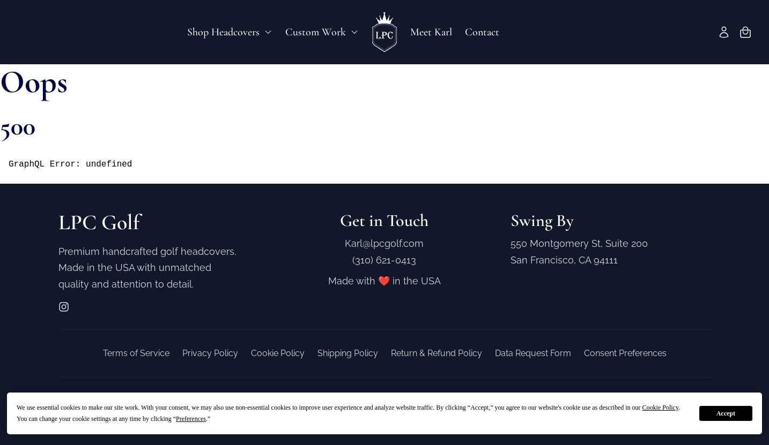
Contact (482, 32)
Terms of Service (136, 353)
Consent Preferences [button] (625, 353)
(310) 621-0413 (384, 260)
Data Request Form (533, 353)
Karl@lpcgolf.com (384, 243)
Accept (725, 413)
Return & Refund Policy (436, 353)
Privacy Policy (210, 353)
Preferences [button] (191, 419)
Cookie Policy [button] (660, 407)
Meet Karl (431, 32)
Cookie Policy (278, 353)
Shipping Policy (347, 353)
